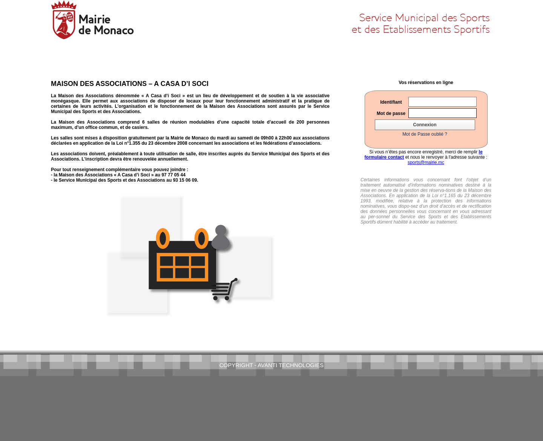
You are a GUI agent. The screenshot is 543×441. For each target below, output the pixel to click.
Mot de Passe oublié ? (424, 134)
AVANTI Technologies (291, 365)
